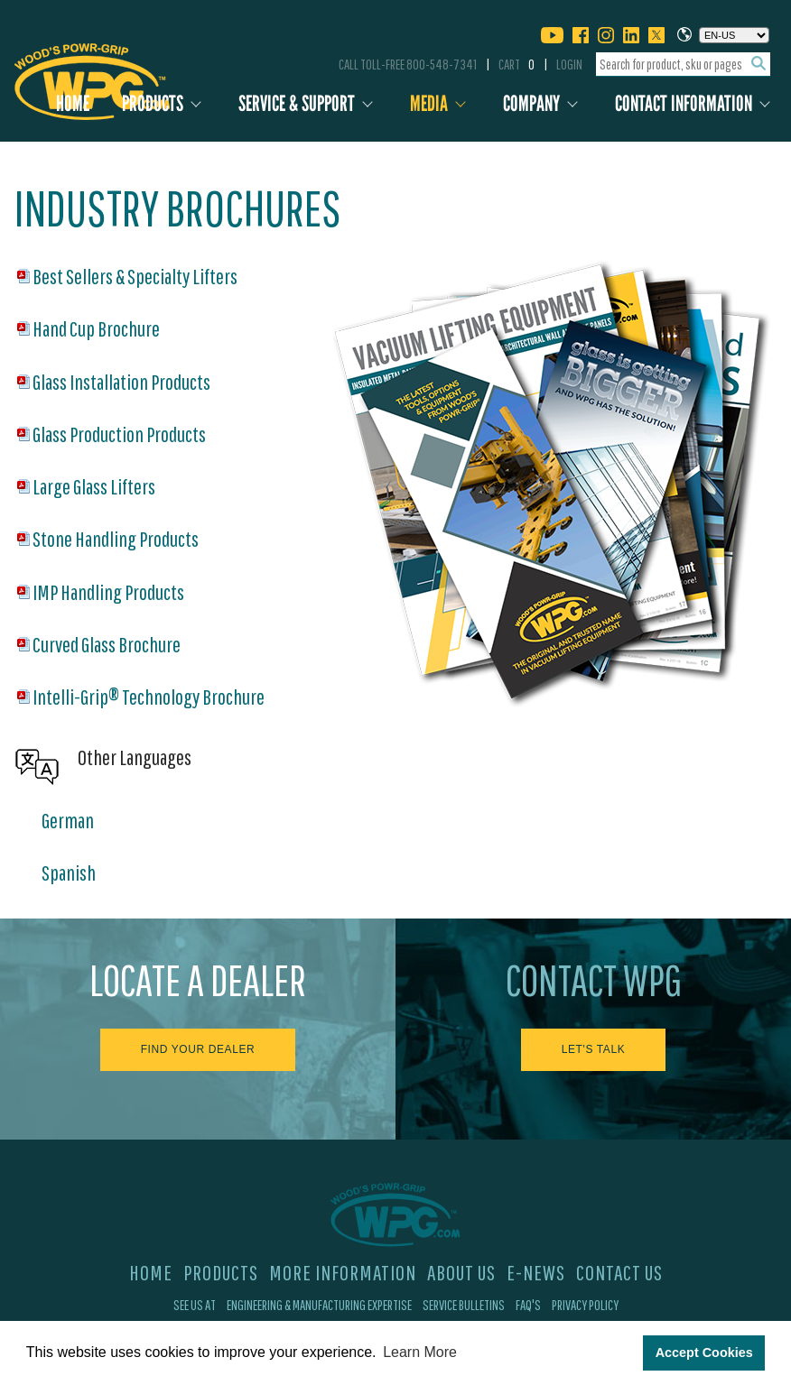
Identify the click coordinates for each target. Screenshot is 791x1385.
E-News (536, 1272)
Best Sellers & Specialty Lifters (135, 276)
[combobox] (683, 64)
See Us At (194, 1305)
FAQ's (528, 1305)
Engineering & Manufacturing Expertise (319, 1305)
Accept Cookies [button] (704, 1352)
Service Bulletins (464, 1305)
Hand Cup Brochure (96, 328)
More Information (342, 1272)
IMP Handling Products (108, 592)
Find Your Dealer (198, 1049)
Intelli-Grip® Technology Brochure (149, 696)
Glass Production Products (119, 434)
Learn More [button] (420, 1352)
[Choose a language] (734, 35)
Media (429, 103)
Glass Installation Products (121, 382)
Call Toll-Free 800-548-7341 (408, 64)
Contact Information (683, 103)
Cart (516, 64)
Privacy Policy (585, 1305)
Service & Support (296, 103)
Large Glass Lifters (94, 486)
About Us (461, 1272)
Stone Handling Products (116, 539)
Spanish (69, 872)
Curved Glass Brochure (107, 644)
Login (569, 64)
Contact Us (619, 1272)
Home (72, 103)
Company (531, 103)
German (68, 820)
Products (152, 103)
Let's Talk (594, 1049)
